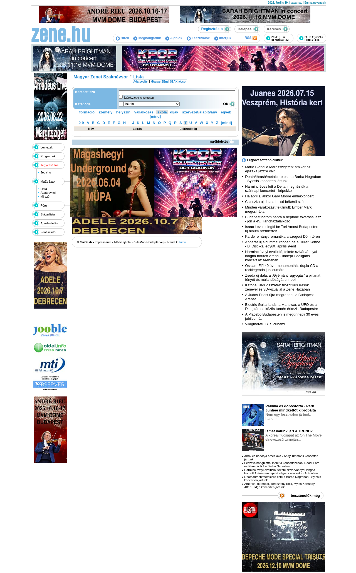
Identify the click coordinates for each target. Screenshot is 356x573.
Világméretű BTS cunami (265, 324)
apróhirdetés (221, 141)
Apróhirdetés (49, 223)
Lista (44, 188)
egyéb (226, 112)
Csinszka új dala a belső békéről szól (274, 202)
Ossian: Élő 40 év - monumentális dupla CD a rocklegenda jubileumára (281, 268)
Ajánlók (173, 38)
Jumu (182, 242)
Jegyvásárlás (49, 165)
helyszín (123, 112)
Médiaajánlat (123, 242)
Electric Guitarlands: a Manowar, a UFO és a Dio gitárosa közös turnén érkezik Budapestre (281, 306)
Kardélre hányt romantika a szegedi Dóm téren (282, 236)
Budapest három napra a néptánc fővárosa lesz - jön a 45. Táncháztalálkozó (283, 219)
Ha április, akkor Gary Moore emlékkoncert (279, 196)
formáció (87, 112)
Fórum (45, 205)
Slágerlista (48, 214)
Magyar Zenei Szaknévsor (100, 77)
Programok (48, 156)
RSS (250, 38)
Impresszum (103, 242)
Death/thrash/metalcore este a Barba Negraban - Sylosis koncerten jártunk (283, 179)
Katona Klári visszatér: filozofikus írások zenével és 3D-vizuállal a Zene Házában (277, 287)
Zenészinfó (48, 232)
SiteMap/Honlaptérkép (149, 242)
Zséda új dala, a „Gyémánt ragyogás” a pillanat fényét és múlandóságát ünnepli (282, 277)
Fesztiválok (198, 38)
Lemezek (47, 147)
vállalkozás (144, 112)
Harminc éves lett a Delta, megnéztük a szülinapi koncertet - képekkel (276, 188)
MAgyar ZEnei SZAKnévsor (168, 81)
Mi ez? (45, 196)
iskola (162, 112)
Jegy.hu (46, 172)
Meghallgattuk (147, 38)
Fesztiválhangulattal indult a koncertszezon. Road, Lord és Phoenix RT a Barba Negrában (281, 464)
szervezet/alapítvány (199, 112)
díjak (174, 112)
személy (105, 112)
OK (229, 104)
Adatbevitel (48, 192)
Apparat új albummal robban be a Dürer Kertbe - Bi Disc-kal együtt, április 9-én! (282, 244)
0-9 (81, 123)
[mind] (155, 116)
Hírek (122, 38)
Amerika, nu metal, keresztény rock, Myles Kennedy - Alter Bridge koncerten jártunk (280, 485)
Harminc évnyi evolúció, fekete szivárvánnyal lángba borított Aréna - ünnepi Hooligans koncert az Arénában (281, 256)
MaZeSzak (48, 181)
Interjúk (222, 38)
